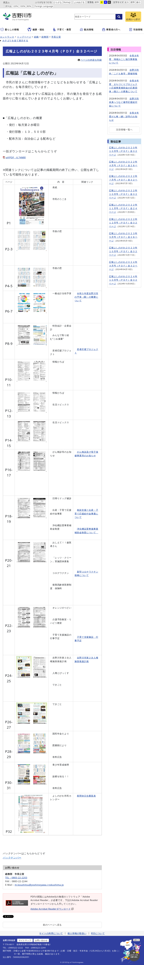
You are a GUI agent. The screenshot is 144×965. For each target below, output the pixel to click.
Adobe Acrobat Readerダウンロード (52, 908)
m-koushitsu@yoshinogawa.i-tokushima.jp (39, 884)
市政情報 (136, 29)
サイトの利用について (51, 933)
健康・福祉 (36, 29)
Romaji (67, 2)
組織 (36, 36)
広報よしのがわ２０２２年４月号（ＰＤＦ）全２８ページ (123, 165)
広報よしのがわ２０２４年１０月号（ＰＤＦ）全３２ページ (123, 280)
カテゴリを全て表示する (15, 40)
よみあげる (79, 2)
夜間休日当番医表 (86, 795)
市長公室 (56, 36)
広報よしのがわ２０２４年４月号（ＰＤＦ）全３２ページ (123, 265)
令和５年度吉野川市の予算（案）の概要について (86, 297)
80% (29, 6)
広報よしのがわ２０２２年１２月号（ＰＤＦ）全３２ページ (123, 223)
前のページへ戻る (52, 924)
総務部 (45, 36)
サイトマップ (25, 940)
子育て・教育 (62, 29)
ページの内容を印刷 (90, 59)
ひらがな (57, 2)
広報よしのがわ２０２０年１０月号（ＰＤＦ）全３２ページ (123, 151)
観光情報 (86, 29)
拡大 (127, 2)
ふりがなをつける (43, 2)
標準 (97, 2)
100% (22, 6)
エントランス (7, 36)
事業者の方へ (111, 29)
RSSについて (98, 933)
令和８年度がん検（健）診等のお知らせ (124, 116)
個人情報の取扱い (77, 933)
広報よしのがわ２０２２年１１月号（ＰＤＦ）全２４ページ (123, 208)
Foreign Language (44, 6)
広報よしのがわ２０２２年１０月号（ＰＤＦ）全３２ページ (123, 194)
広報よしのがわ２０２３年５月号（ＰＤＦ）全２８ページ (123, 237)
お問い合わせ (41, 940)
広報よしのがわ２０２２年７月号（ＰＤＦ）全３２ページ (123, 180)
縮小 (138, 2)
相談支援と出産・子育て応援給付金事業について (86, 513)
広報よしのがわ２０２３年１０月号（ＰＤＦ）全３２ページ (123, 251)
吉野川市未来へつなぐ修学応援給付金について (124, 102)
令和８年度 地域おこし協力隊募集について (124, 59)
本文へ (6, 2)
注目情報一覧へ (124, 129)
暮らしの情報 (10, 29)
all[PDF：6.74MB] (16, 157)
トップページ (24, 36)
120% (15, 6)
